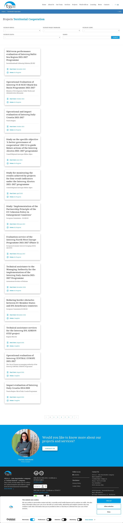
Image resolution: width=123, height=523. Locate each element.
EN (118, 4)
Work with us (83, 4)
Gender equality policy (41, 492)
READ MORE (8, 488)
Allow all (108, 500)
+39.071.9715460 (101, 481)
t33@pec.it (104, 479)
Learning (93, 4)
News (100, 4)
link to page (22, 61)
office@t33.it (99, 492)
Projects (74, 4)
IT (115, 4)
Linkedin (75, 474)
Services (67, 4)
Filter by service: (8, 27)
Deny (108, 512)
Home (44, 4)
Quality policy (38, 482)
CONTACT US (50, 448)
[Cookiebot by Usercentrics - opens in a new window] (11, 519)
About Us (51, 4)
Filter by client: (88, 27)
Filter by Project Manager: (51, 27)
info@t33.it (98, 477)
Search (65, 34)
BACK (120, 11)
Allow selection (108, 506)
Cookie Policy (76, 486)
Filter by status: (8, 34)
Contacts (106, 4)
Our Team (59, 4)
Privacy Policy (76, 483)
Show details (89, 519)
